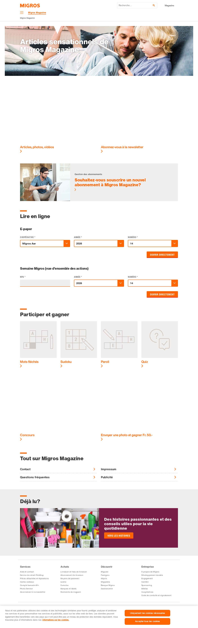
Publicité (107, 477)
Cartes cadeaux (27, 582)
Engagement (147, 578)
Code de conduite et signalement (156, 595)
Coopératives (147, 592)
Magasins (169, 5)
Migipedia (105, 582)
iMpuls (104, 578)
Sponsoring (146, 585)
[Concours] (58, 407)
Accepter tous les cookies (147, 621)
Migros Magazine (27, 18)
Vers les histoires (119, 535)
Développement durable (152, 575)
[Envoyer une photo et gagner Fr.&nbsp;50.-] (139, 407)
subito (63, 582)
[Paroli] (119, 344)
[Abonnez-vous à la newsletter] (139, 119)
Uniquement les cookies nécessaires (147, 613)
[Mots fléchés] (38, 344)
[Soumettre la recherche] (153, 5)
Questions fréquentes (35, 477)
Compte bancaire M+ (29, 585)
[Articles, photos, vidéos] (58, 119)
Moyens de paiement (69, 578)
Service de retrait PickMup (32, 575)
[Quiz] (159, 344)
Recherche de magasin (70, 592)
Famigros (105, 575)
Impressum (108, 469)
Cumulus (64, 585)
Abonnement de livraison (71, 575)
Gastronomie (107, 588)
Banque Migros (108, 585)
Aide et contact (27, 571)
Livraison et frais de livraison (73, 571)
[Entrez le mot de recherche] (137, 5)
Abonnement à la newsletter (32, 592)
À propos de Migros (150, 571)
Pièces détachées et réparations (34, 578)
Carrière (144, 582)
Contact (25, 469)
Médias (144, 588)
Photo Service (26, 588)
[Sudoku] (78, 344)
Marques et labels (68, 588)
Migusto (104, 571)
